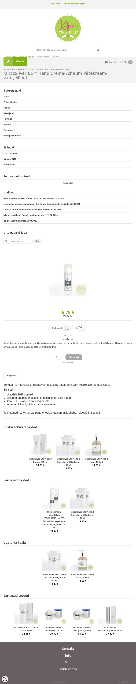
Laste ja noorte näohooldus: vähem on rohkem (32, 209)
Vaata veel (68, 183)
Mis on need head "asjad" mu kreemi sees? (30, 215)
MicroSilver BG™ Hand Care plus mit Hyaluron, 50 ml (68, 462)
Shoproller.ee (124, 682)
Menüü (20, 61)
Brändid (7, 124)
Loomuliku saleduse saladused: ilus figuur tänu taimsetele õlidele (41, 204)
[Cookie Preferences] (5, 679)
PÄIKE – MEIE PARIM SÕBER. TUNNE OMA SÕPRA (34, 198)
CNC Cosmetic (10, 153)
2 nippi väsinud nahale (20, 221)
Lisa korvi (74, 357)
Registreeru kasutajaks (74, 3)
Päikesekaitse (10, 102)
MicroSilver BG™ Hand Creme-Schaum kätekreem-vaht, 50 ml (41, 69)
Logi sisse (55, 3)
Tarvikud (7, 119)
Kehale (6, 108)
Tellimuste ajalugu (26, 57)
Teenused (8, 130)
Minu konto (11, 57)
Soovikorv (56, 57)
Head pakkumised (12, 135)
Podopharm (9, 164)
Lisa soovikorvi (68, 363)
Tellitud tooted (43, 57)
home (6, 69)
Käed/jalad (8, 113)
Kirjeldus (11, 375)
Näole (6, 96)
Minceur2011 (9, 159)
